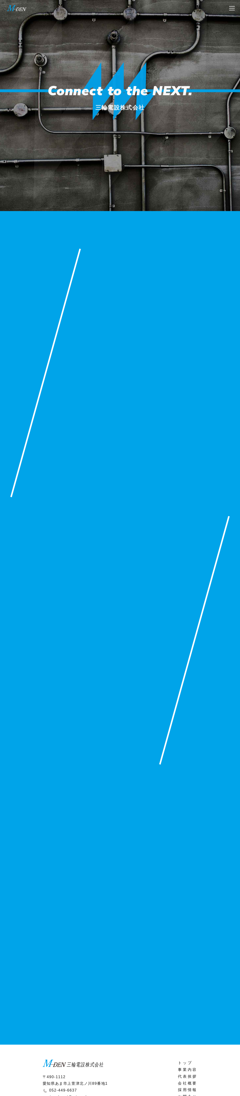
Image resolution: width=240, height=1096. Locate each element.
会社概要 (187, 1083)
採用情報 (187, 1090)
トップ (185, 1063)
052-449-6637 (63, 1090)
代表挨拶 (187, 1076)
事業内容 (187, 1070)
